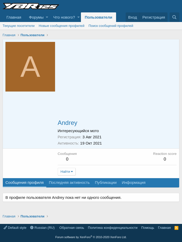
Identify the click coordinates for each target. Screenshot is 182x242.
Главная (13, 17)
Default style (15, 228)
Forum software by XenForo (91, 237)
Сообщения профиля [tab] (24, 182)
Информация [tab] (134, 182)
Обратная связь (71, 228)
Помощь (147, 228)
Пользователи (98, 17)
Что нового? (64, 17)
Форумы (36, 17)
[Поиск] (174, 17)
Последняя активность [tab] (69, 182)
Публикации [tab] (106, 182)
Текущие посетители (19, 26)
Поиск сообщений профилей (110, 26)
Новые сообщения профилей (62, 26)
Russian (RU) (42, 228)
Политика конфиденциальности (113, 228)
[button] (46, 17)
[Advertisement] (117, 80)
